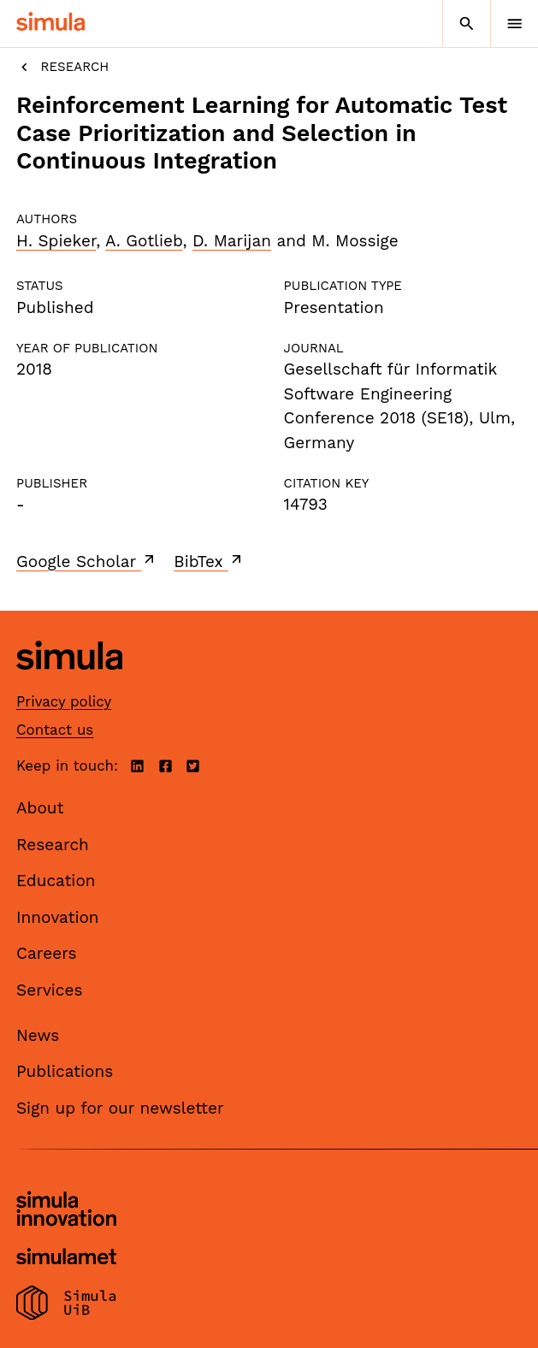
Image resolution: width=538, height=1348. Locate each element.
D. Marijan (231, 241)
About (40, 808)
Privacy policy (63, 701)
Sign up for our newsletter (120, 1108)
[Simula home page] (69, 682)
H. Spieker (56, 241)
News (37, 1035)
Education (56, 880)
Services (49, 990)
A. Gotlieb (144, 241)
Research (62, 67)
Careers (46, 953)
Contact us (54, 729)
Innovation (57, 917)
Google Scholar (86, 561)
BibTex (209, 561)
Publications (64, 1071)
